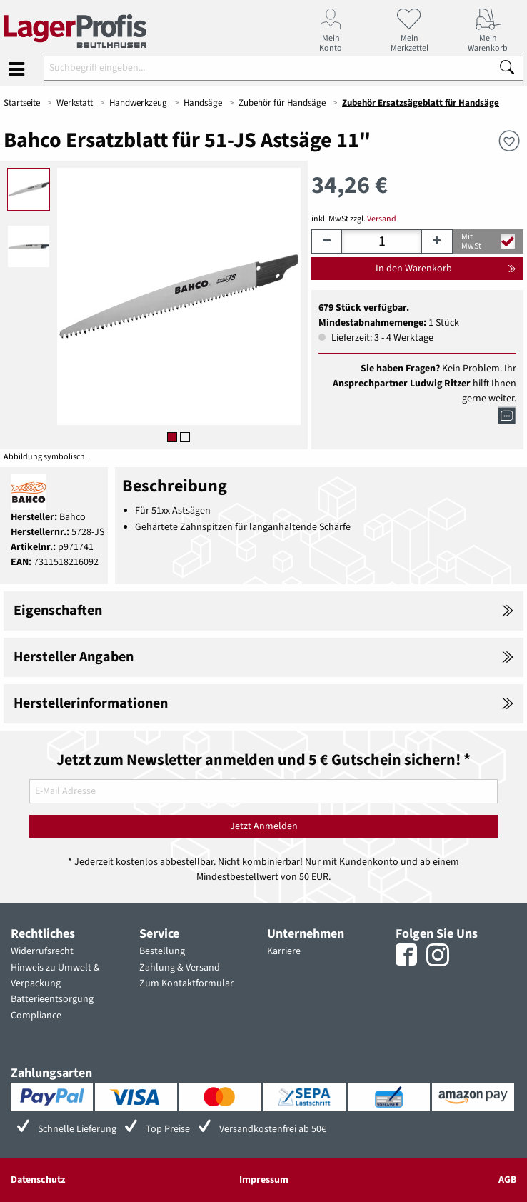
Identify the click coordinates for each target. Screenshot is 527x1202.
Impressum (263, 1180)
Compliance (36, 1015)
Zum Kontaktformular (186, 983)
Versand (381, 219)
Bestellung (162, 951)
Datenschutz (38, 1180)
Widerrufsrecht (42, 951)
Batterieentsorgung (52, 999)
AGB (507, 1180)
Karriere (284, 951)
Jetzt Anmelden (264, 826)
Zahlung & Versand (179, 968)
